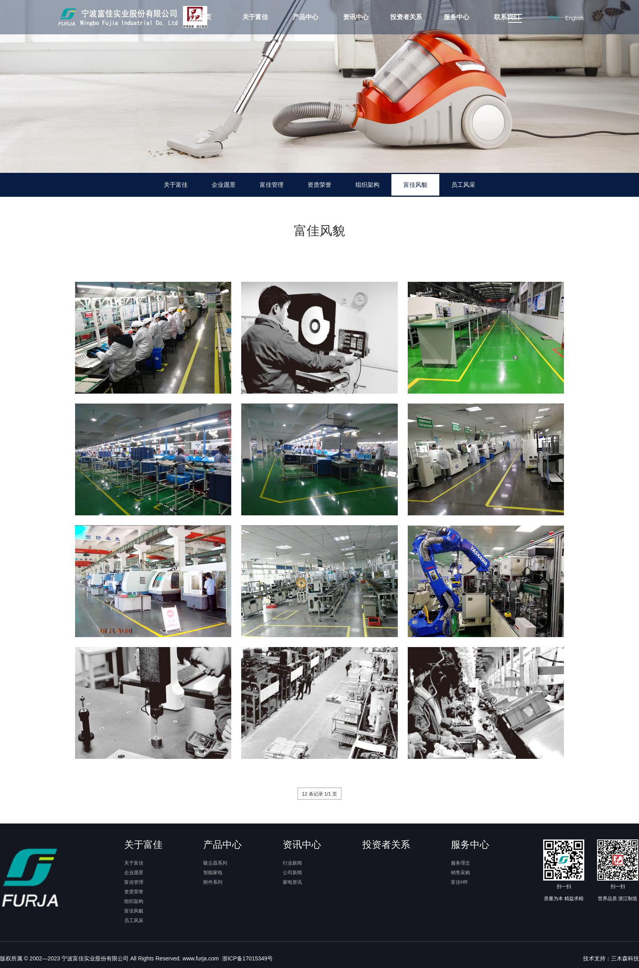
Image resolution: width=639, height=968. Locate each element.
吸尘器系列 (215, 863)
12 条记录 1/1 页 (319, 794)
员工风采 (463, 184)
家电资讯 (292, 882)
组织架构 (367, 184)
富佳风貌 (415, 184)
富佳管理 (272, 184)
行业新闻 (292, 863)
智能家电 (212, 872)
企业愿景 (224, 184)
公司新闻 (292, 872)
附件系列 (212, 882)
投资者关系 (386, 844)
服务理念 (460, 863)
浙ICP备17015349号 (246, 958)
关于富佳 (176, 184)
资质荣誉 (319, 184)
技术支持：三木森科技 (611, 958)
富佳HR (459, 882)
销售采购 (460, 872)
